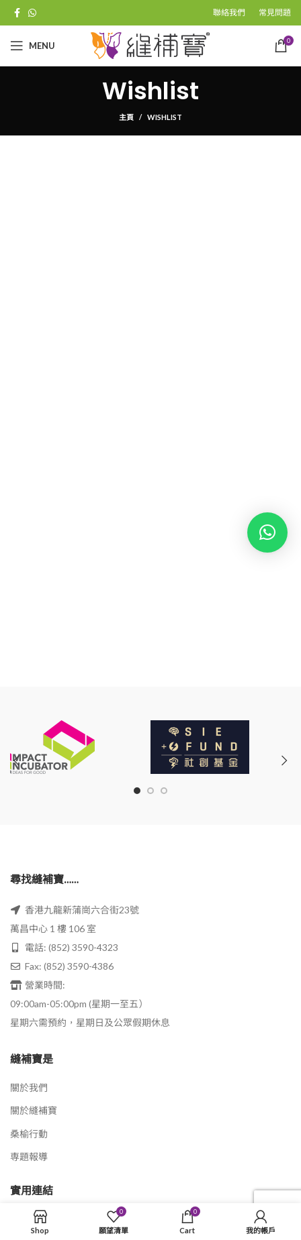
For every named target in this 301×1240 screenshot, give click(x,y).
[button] (267, 532)
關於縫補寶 (33, 1110)
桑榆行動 (29, 1133)
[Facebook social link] (17, 12)
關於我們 (29, 1087)
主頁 (126, 117)
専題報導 (29, 1156)
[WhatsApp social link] (32, 12)
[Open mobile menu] (32, 45)
